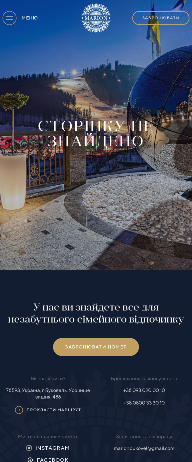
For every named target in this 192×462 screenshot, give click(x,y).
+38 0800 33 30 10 (144, 403)
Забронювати (161, 18)
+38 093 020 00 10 (144, 390)
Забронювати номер (96, 347)
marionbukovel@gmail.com (144, 448)
